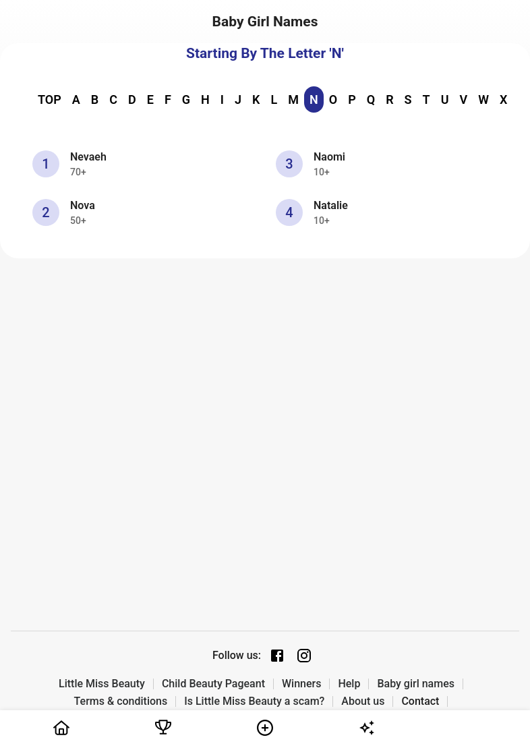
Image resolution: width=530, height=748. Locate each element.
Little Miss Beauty (102, 684)
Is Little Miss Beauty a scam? (254, 701)
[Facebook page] (277, 655)
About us (362, 701)
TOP (49, 99)
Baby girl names (415, 684)
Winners (301, 684)
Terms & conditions (121, 701)
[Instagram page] (304, 655)
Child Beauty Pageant (213, 684)
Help (349, 684)
